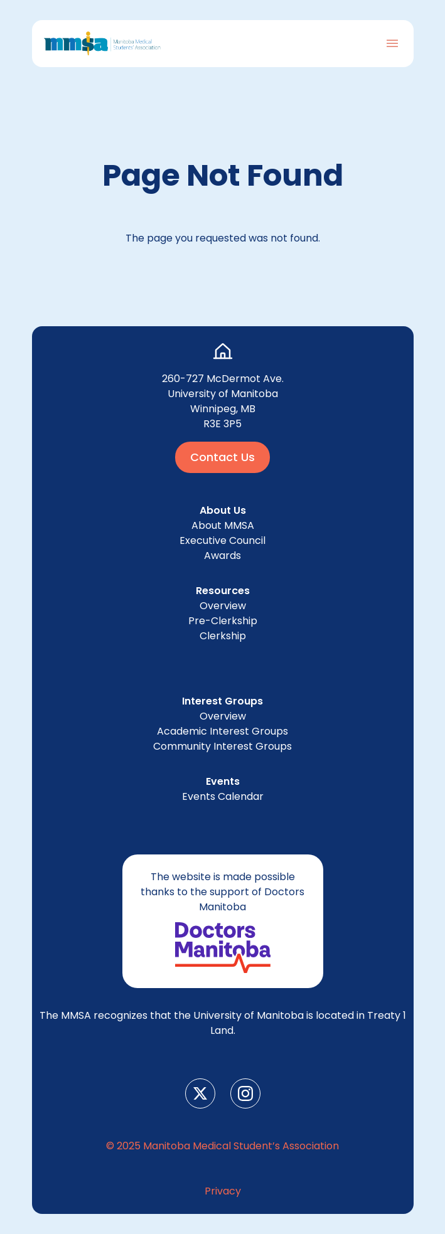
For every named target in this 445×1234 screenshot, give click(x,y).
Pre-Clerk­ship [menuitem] (222, 621)
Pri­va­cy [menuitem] (223, 1191)
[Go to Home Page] (102, 43)
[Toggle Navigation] (392, 43)
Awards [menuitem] (222, 555)
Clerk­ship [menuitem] (223, 636)
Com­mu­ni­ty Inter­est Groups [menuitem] (222, 746)
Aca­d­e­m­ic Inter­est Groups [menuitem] (222, 731)
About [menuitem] (222, 525)
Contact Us (222, 457)
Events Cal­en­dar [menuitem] (223, 796)
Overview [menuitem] (223, 605)
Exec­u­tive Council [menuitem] (222, 540)
